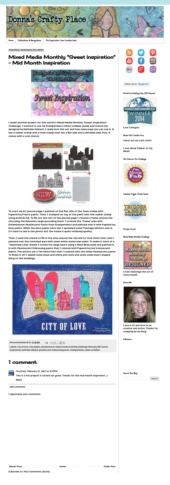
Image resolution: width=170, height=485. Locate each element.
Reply (19, 379)
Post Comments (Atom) (37, 471)
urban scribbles (92, 350)
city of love (22, 346)
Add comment (17, 386)
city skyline (34, 346)
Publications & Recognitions (29, 40)
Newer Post (15, 466)
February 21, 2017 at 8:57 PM (42, 371)
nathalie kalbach (30, 350)
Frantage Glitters (93, 227)
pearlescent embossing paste (54, 350)
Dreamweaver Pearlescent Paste (28, 224)
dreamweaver (48, 346)
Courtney (21, 371)
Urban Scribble (72, 125)
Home (11, 40)
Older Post (110, 466)
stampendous (77, 350)
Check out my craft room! (137, 140)
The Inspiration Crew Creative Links (61, 40)
